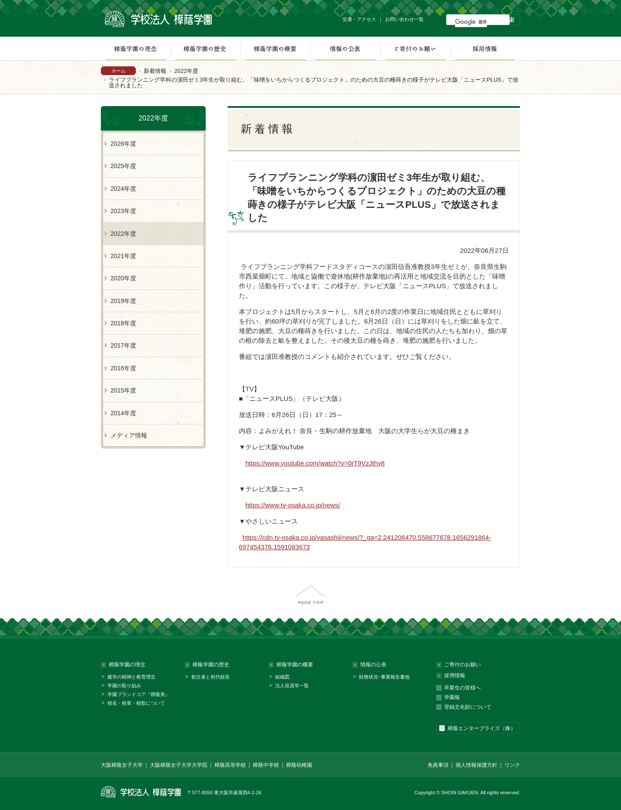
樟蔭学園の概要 (275, 48)
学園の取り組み (124, 685)
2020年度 (123, 278)
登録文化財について (467, 707)
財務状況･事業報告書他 (384, 676)
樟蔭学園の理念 (135, 48)
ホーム (118, 70)
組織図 (282, 676)
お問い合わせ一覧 (404, 19)
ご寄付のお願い (415, 48)
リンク (512, 765)
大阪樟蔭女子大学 (122, 765)
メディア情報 (128, 435)
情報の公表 (345, 48)
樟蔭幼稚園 (299, 765)
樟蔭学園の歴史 (205, 48)
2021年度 (123, 255)
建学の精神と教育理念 (131, 676)
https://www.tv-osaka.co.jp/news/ (292, 505)
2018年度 (123, 323)
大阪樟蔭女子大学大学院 (178, 765)
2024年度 (123, 188)
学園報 (452, 697)
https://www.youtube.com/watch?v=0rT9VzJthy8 (315, 463)
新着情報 (155, 71)
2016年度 (123, 368)
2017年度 (123, 345)
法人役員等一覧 (292, 685)
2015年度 (123, 390)
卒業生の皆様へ (462, 688)
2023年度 (123, 210)
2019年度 (123, 300)
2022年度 (186, 71)
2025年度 (123, 165)
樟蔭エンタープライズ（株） (482, 728)
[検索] (471, 22)
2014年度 (123, 413)
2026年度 (123, 143)
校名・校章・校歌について (136, 703)
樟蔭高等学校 (230, 765)
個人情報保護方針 (476, 765)
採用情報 (485, 48)
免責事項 (438, 765)
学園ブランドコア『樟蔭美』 (138, 694)
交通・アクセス (359, 19)
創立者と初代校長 (210, 676)
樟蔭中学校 (266, 765)
